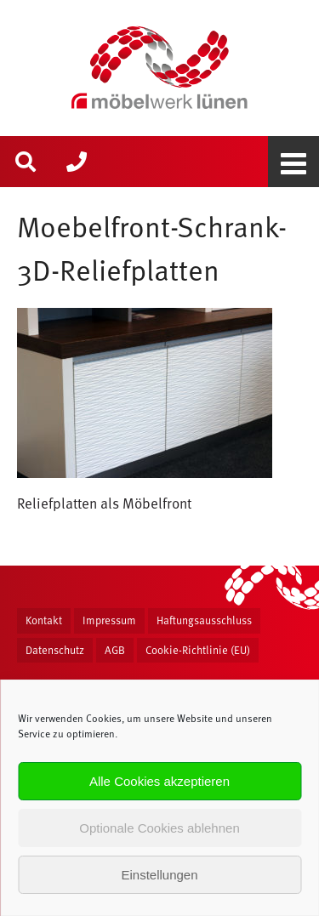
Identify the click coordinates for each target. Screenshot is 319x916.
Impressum (109, 620)
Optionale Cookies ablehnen (159, 828)
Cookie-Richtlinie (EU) (197, 649)
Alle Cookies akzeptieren (159, 781)
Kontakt (44, 620)
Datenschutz (55, 649)
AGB (115, 649)
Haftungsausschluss (204, 620)
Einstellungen (159, 875)
